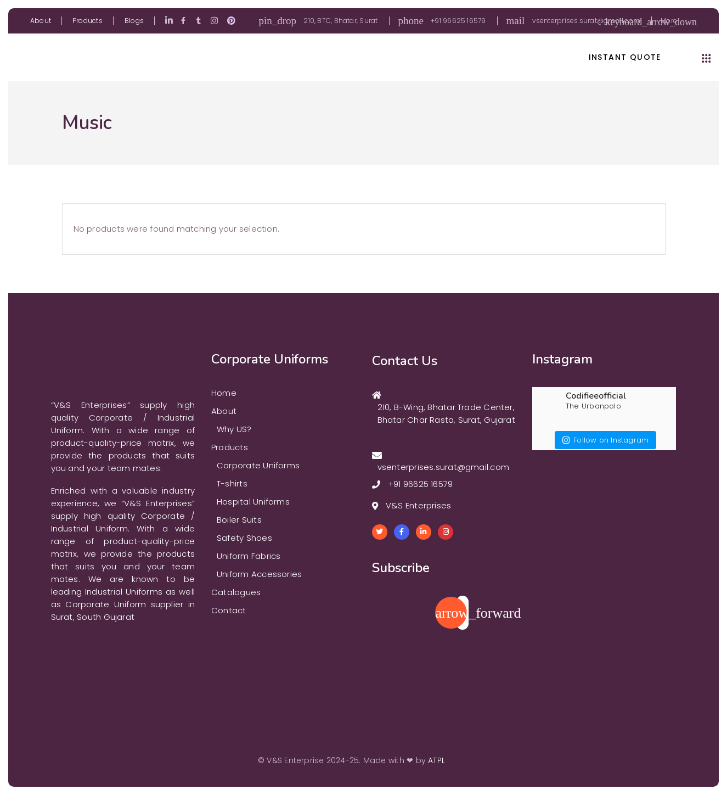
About (40, 20)
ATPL (436, 760)
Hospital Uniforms (253, 501)
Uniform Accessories (259, 574)
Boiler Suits (239, 519)
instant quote (625, 57)
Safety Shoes (244, 538)
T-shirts (232, 483)
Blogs (134, 20)
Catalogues (236, 592)
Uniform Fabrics (248, 556)
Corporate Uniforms (258, 465)
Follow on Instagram (605, 435)
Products (87, 20)
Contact (228, 610)
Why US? (234, 429)
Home (223, 393)
